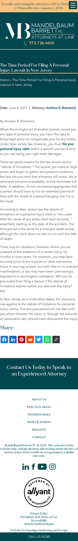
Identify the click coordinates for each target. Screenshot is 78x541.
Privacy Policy (39, 513)
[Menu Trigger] (73, 5)
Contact (39, 437)
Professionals (39, 414)
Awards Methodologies (39, 524)
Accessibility (39, 520)
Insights (39, 429)
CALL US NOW (39, 536)
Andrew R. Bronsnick (61, 108)
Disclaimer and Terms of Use (39, 517)
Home (4, 80)
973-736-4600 (39, 43)
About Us (39, 399)
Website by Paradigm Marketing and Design (39, 530)
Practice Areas (39, 407)
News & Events (39, 422)
